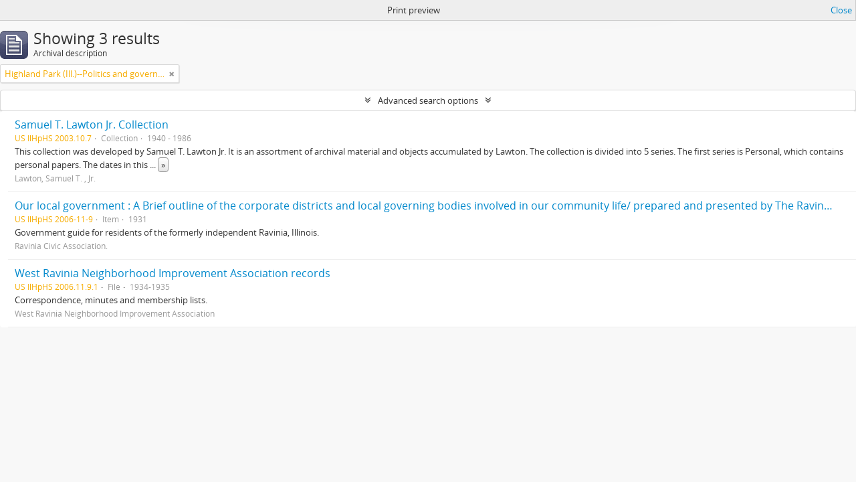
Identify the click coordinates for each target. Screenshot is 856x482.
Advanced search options (428, 100)
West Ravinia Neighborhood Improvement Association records (172, 273)
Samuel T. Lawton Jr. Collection (92, 124)
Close (841, 10)
